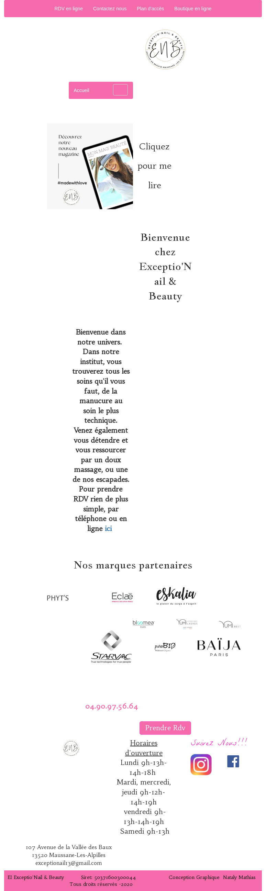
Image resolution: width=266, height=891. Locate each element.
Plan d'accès (150, 8)
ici (108, 528)
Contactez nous (109, 8)
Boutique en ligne (192, 8)
